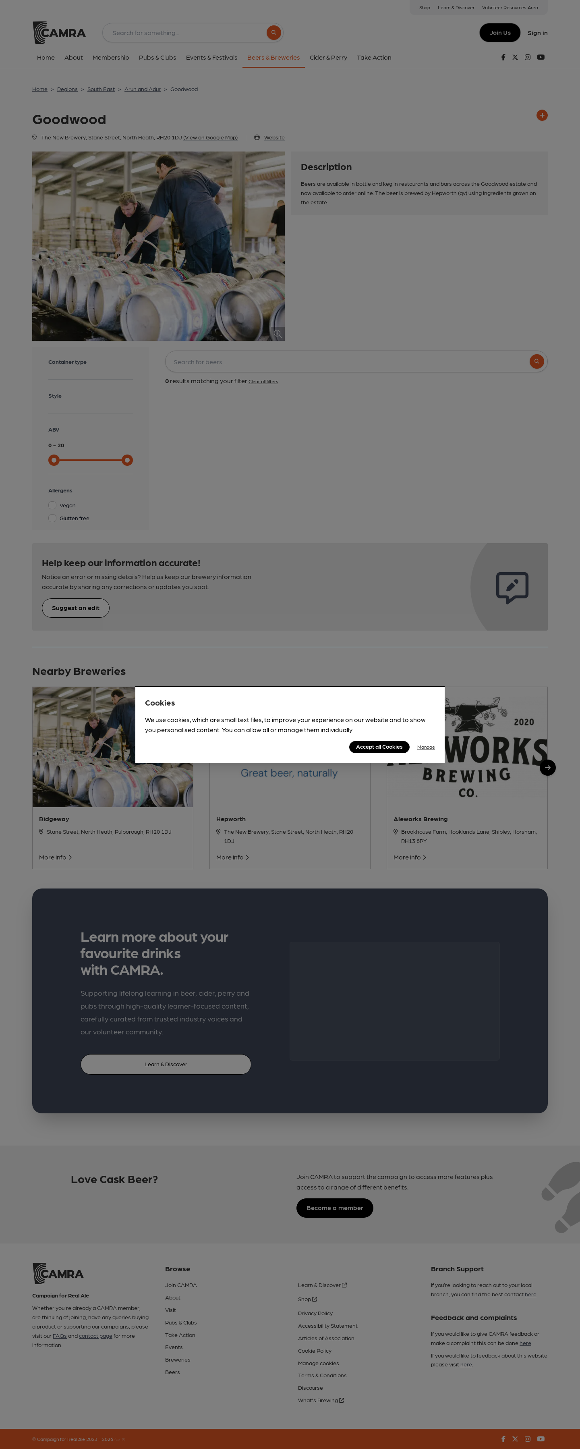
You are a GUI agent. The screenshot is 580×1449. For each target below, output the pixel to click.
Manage (426, 746)
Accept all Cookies (379, 746)
